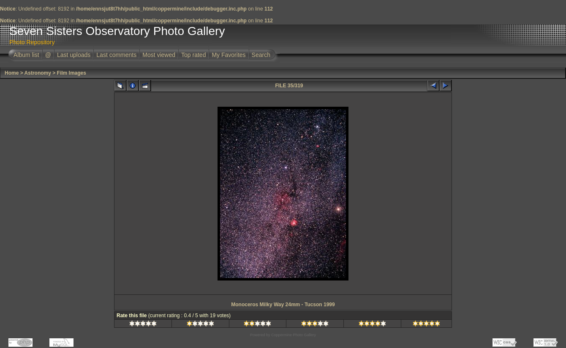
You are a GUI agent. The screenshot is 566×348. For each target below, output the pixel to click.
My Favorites (228, 54)
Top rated (193, 54)
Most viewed (158, 54)
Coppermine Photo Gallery (293, 335)
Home (12, 73)
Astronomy (37, 73)
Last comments (116, 54)
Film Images (71, 73)
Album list (26, 54)
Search (261, 54)
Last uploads (73, 54)
